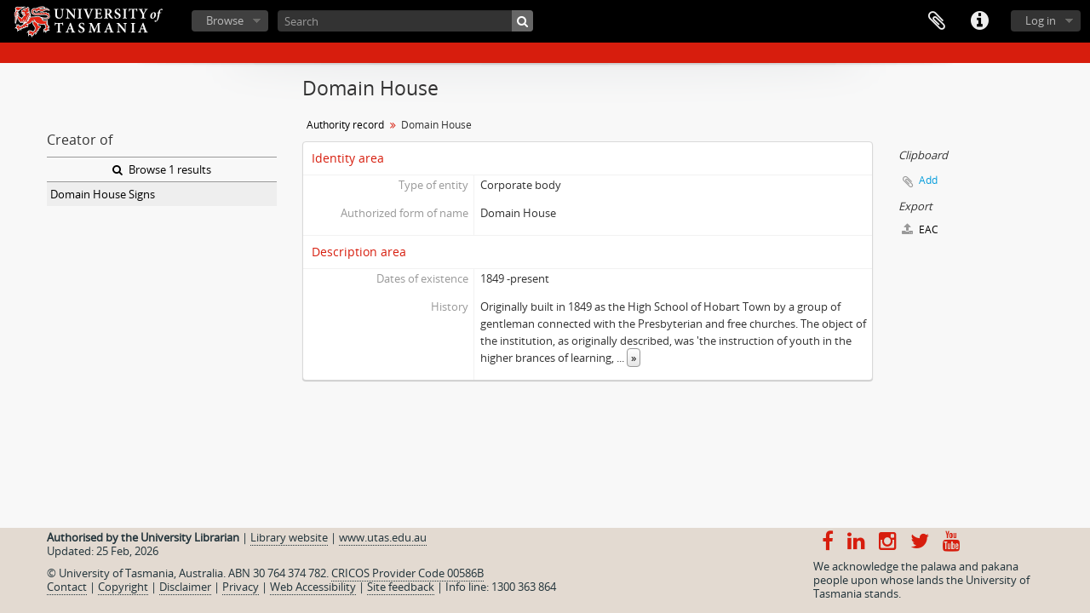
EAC (920, 229)
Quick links (979, 21)
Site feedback (400, 586)
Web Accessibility (313, 586)
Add (928, 180)
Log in (1040, 20)
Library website (289, 537)
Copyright (123, 586)
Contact (67, 586)
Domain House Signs (102, 194)
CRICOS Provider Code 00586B (407, 573)
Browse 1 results (161, 169)
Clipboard (936, 21)
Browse (225, 20)
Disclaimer (185, 586)
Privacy (240, 586)
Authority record (345, 124)
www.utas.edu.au (383, 537)
